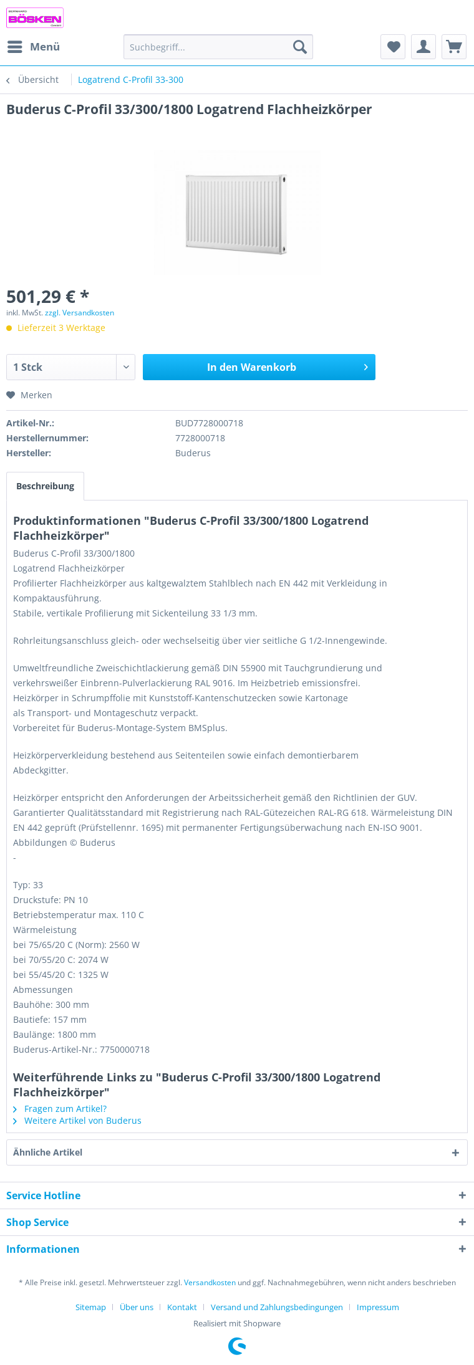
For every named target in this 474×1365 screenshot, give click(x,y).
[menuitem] (33, 46)
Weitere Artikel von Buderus (77, 1120)
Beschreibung (45, 486)
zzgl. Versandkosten (79, 312)
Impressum (378, 1307)
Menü (33, 45)
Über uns (136, 1307)
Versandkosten (210, 1282)
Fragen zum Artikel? (60, 1108)
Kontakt (182, 1307)
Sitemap (90, 1307)
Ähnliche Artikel (47, 1152)
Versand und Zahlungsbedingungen (277, 1307)
